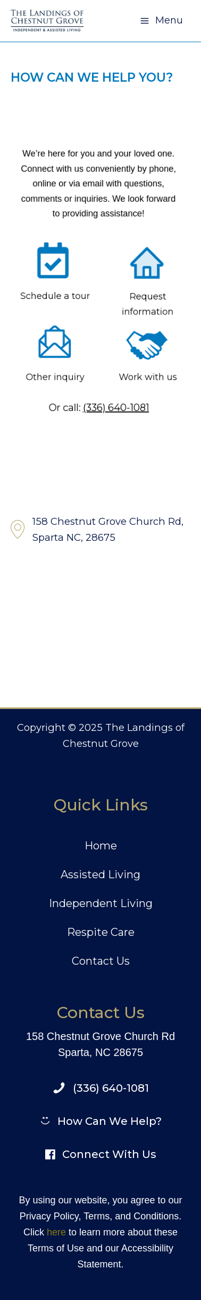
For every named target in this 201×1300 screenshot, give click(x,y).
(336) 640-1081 (116, 407)
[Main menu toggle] (161, 20)
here (56, 1232)
